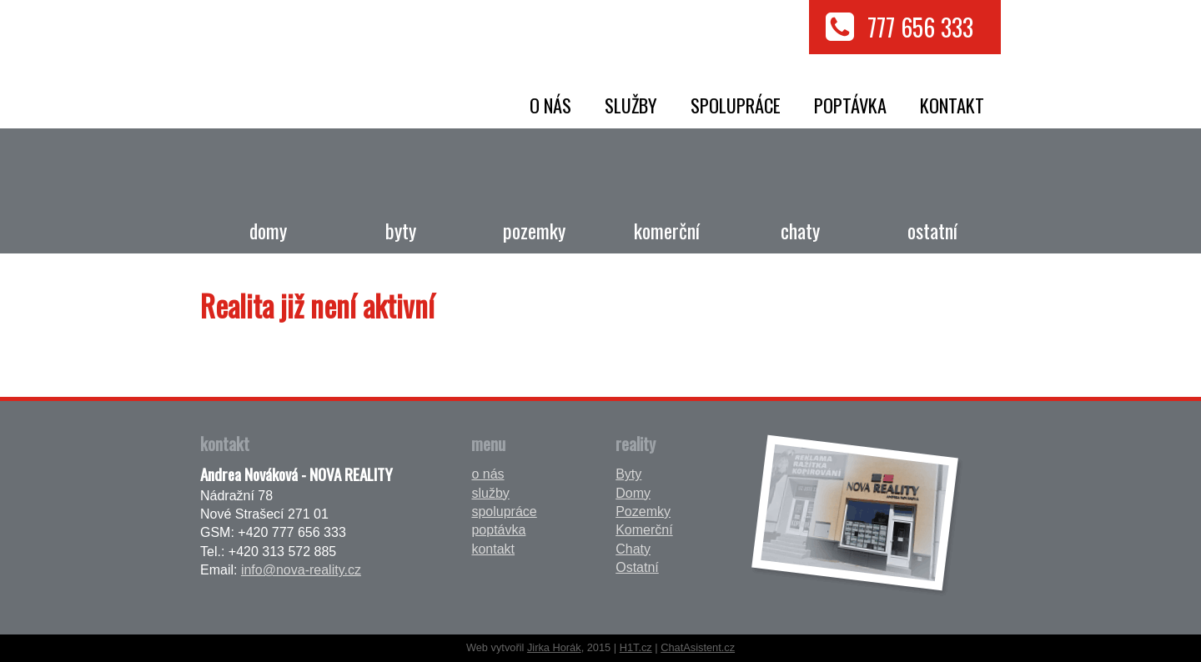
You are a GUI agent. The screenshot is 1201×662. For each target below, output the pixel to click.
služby (631, 104)
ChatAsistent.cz (698, 647)
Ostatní (932, 230)
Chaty (800, 230)
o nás (550, 104)
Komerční (667, 230)
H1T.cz (636, 647)
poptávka (850, 104)
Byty (400, 230)
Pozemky (534, 230)
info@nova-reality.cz (301, 570)
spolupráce (736, 104)
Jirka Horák (554, 647)
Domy (268, 230)
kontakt (952, 104)
